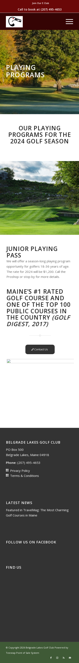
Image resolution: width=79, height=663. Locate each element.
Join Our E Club (40, 3)
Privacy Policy (20, 470)
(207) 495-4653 (51, 9)
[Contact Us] (35, 349)
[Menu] (67, 21)
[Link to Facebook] (51, 658)
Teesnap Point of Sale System (22, 652)
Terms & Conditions (24, 476)
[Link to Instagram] (57, 658)
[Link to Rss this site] (63, 658)
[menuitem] (40, 3)
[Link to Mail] (70, 658)
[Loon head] (33, 21)
